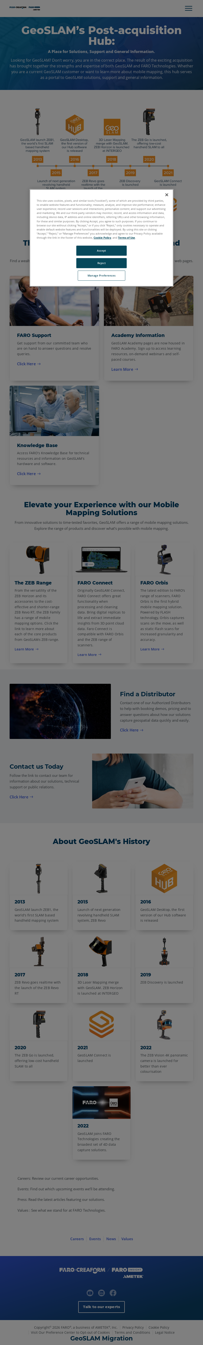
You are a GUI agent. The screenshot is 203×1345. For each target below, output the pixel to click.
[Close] (166, 194)
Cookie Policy (102, 237)
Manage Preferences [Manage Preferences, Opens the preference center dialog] (101, 275)
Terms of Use (126, 237)
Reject (101, 263)
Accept (101, 250)
